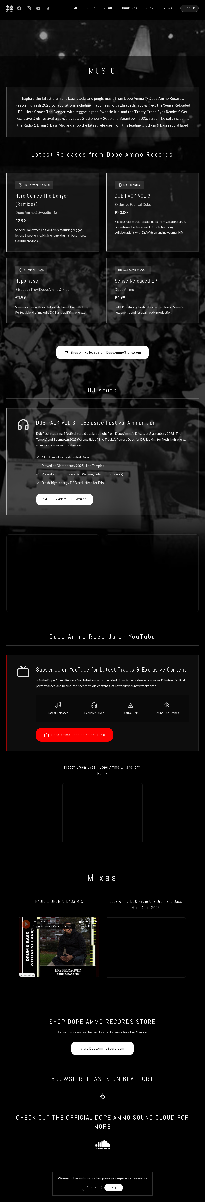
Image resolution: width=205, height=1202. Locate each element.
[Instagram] (29, 8)
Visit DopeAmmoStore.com (102, 1048)
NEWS (168, 8)
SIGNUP (189, 8)
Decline (92, 1187)
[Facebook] (19, 8)
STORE (151, 8)
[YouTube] (38, 8)
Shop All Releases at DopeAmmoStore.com (102, 352)
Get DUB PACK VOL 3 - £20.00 (64, 499)
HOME (74, 8)
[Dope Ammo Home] (9, 8)
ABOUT (109, 8)
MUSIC (91, 8)
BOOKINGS (130, 8)
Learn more (140, 1178)
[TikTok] (48, 8)
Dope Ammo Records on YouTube (74, 734)
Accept (113, 1187)
